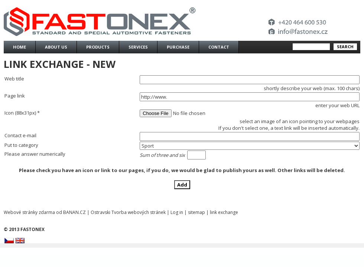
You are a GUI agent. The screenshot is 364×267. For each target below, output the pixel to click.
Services (138, 47)
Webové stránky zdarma (29, 212)
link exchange (224, 212)
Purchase (178, 47)
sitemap (196, 212)
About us (56, 47)
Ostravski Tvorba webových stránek (128, 212)
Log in (176, 212)
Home (19, 47)
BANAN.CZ (74, 212)
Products (98, 47)
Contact (218, 47)
